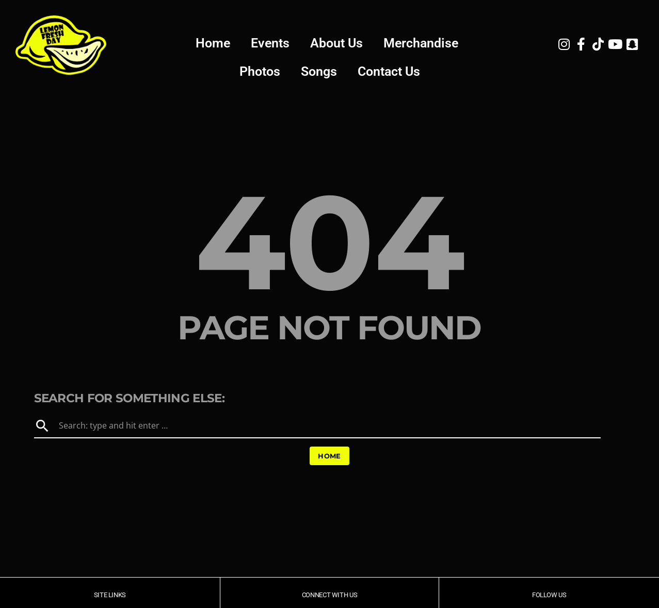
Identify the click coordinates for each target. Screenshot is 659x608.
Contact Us (389, 71)
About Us (336, 43)
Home (213, 43)
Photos (259, 71)
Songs (319, 71)
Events (270, 43)
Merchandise (420, 43)
